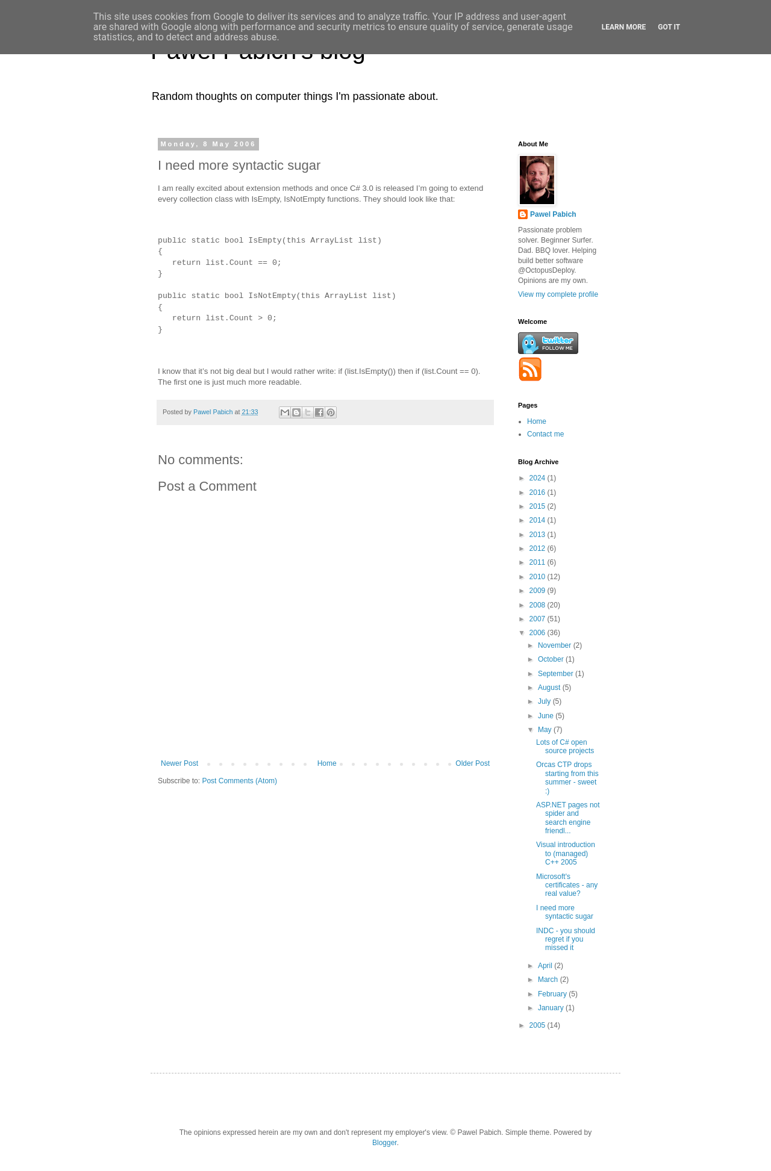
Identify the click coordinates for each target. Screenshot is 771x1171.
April (546, 965)
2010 (538, 577)
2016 (538, 492)
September (556, 673)
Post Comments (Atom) (239, 781)
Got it (669, 27)
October (552, 659)
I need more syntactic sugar (564, 912)
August (550, 687)
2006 (538, 633)
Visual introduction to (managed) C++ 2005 (565, 853)
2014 (538, 520)
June (546, 716)
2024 (538, 478)
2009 (538, 590)
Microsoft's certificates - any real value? (567, 885)
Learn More (624, 27)
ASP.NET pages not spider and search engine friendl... (568, 818)
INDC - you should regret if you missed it (565, 939)
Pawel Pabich (553, 214)
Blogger (384, 1142)
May (546, 729)
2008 (538, 605)
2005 (538, 1025)
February (553, 994)
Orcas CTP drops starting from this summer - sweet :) (567, 777)
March (549, 979)
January (552, 1008)
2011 (538, 562)
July (545, 701)
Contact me (545, 434)
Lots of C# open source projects (565, 746)
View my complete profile (558, 294)
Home (327, 763)
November (555, 645)
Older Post (472, 763)
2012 (538, 548)
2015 (538, 506)
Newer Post (179, 763)
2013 (538, 534)
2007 (538, 619)
